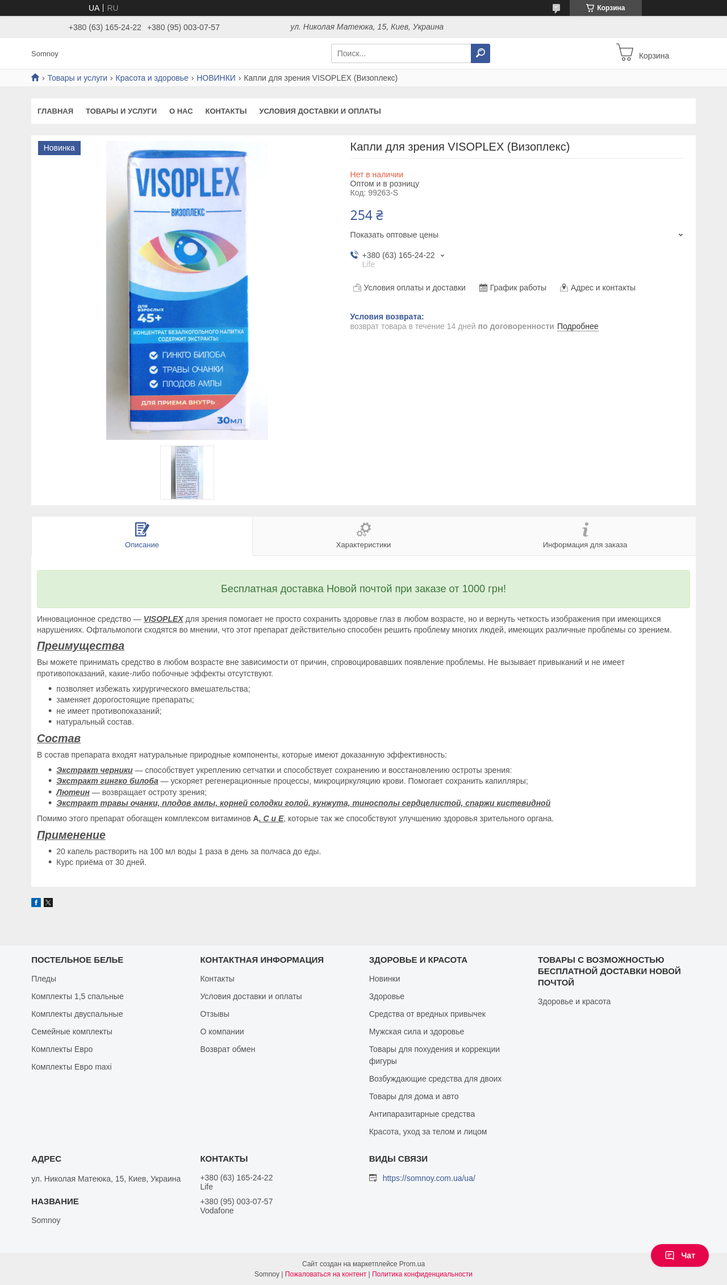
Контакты (226, 111)
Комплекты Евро (62, 1049)
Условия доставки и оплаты (320, 111)
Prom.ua (412, 1264)
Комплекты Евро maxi (71, 1066)
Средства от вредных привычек (427, 1013)
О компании (222, 1031)
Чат (680, 1255)
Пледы (43, 978)
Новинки (384, 978)
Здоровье (387, 996)
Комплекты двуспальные (77, 1013)
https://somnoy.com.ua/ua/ (429, 1178)
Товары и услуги (77, 77)
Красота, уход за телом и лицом (428, 1131)
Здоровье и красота (574, 1001)
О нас (181, 111)
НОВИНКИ (216, 77)
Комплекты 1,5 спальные (77, 996)
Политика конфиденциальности (422, 1274)
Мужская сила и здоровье (417, 1031)
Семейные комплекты (71, 1031)
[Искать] (480, 53)
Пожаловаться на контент (325, 1274)
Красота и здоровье (152, 77)
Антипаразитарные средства (422, 1113)
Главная (55, 111)
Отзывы (214, 1013)
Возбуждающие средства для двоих (435, 1078)
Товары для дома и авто (414, 1096)
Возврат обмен (227, 1049)
